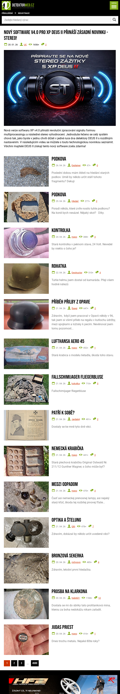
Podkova (59, 159)
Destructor (77, 272)
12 (99, 598)
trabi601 (76, 598)
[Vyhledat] (114, 20)
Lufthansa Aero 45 (68, 341)
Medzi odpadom (65, 484)
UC (25, 44)
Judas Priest (62, 627)
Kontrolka (61, 230)
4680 (34, 663)
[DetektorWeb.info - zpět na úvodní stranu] (21, 5)
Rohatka (59, 266)
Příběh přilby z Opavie (71, 302)
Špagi (74, 308)
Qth (73, 526)
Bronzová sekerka (67, 556)
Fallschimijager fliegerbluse (77, 377)
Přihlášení (7, 13)
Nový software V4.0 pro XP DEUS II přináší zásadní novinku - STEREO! (56, 35)
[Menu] (114, 5)
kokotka (76, 383)
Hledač (75, 201)
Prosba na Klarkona (69, 592)
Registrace (24, 13)
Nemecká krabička (67, 449)
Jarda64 (76, 419)
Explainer (76, 165)
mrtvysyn (76, 562)
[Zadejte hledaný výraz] (60, 20)
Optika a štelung (66, 520)
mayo (74, 237)
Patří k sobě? (63, 413)
